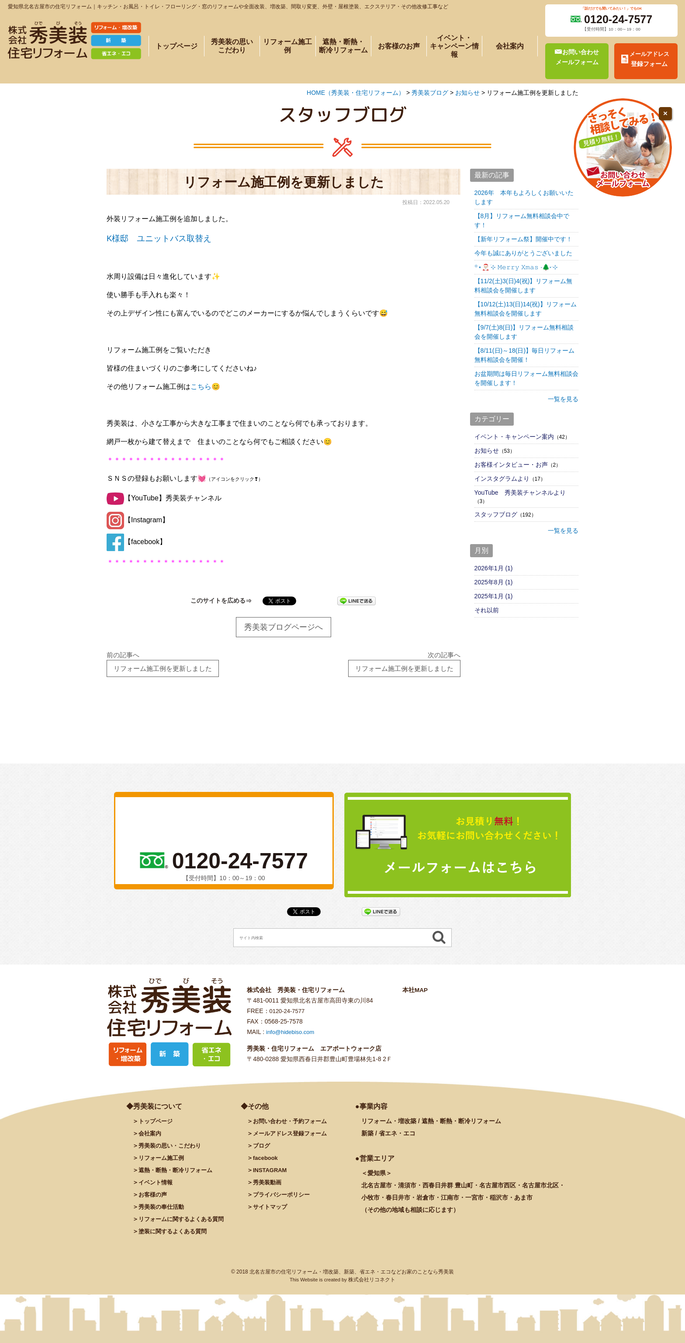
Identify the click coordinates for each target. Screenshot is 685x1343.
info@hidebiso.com (292, 1035)
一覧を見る (563, 399)
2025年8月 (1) (493, 582)
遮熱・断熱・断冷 (178, 1173)
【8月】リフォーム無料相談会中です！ (522, 220)
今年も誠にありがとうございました (523, 253)
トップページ (176, 46)
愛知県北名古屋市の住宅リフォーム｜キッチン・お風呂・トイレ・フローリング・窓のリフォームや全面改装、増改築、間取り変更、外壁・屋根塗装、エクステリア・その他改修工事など (228, 6)
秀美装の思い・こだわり (172, 1149)
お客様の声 (153, 1198)
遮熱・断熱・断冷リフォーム (343, 46)
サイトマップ (271, 1210)
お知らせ (486, 450)
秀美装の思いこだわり (232, 46)
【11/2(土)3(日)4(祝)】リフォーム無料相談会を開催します (523, 286)
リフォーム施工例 (287, 46)
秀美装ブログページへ (283, 627)
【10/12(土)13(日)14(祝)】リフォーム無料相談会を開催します (525, 309)
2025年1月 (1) (493, 596)
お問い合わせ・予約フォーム (292, 1124)
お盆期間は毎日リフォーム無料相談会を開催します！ (526, 378)
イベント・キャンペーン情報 (454, 46)
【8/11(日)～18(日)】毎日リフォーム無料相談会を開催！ (524, 355)
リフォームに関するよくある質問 (184, 1222)
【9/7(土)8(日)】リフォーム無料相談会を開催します (524, 332)
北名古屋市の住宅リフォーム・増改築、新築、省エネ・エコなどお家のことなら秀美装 (351, 1276)
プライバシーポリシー (283, 1198)
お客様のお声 (399, 46)
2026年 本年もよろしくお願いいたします (524, 197)
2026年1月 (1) (493, 568)
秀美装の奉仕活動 (162, 1210)
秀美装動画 (268, 1186)
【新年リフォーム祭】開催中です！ (523, 239)
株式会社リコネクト (371, 1284)
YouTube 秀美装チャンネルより (520, 492)
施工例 (162, 1161)
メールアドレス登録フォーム (292, 1137)
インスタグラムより (501, 478)
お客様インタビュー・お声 (511, 464)
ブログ (262, 1149)
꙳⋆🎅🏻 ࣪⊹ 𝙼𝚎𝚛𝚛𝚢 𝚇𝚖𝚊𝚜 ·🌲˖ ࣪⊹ (516, 267)
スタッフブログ (495, 514)
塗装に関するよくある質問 (175, 1235)
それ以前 (486, 610)
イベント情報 (156, 1186)
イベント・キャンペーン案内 (514, 436)
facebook (266, 1161)
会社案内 (510, 46)
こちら (200, 386)
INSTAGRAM (271, 1173)
